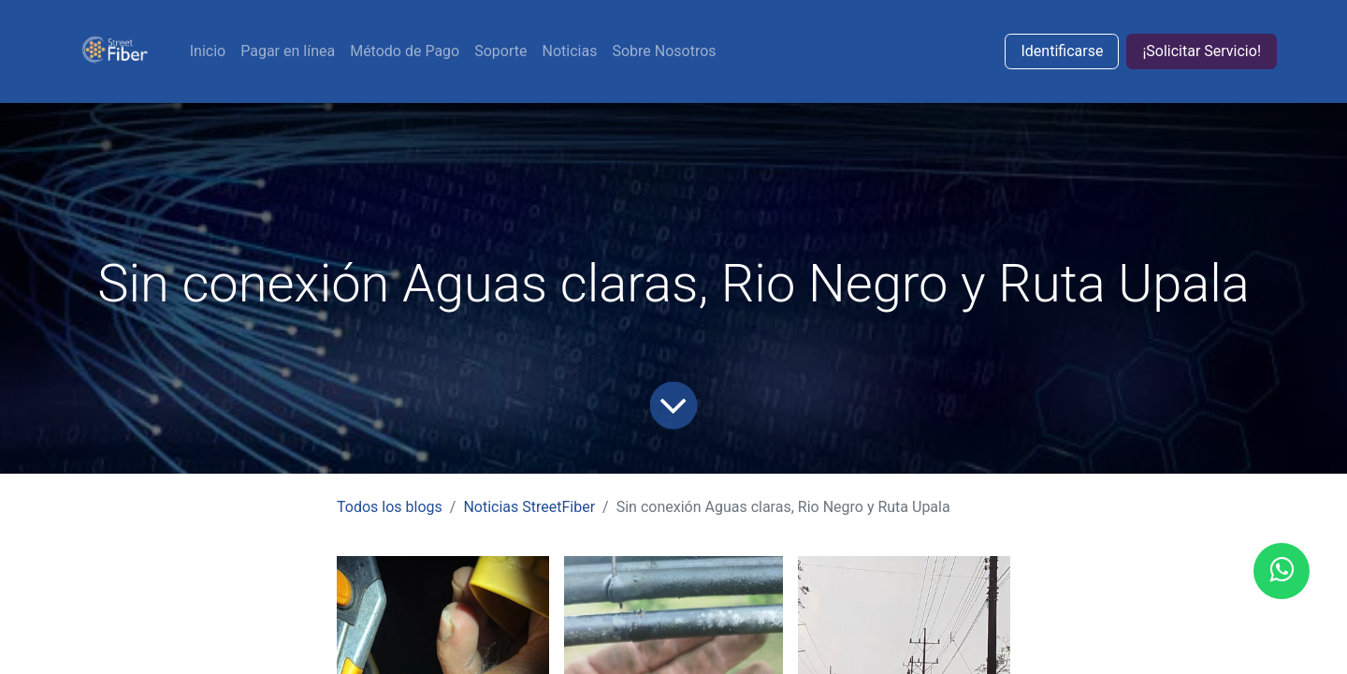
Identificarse (1062, 51)
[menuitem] (207, 51)
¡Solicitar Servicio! (1201, 51)
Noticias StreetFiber (529, 507)
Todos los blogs (389, 507)
